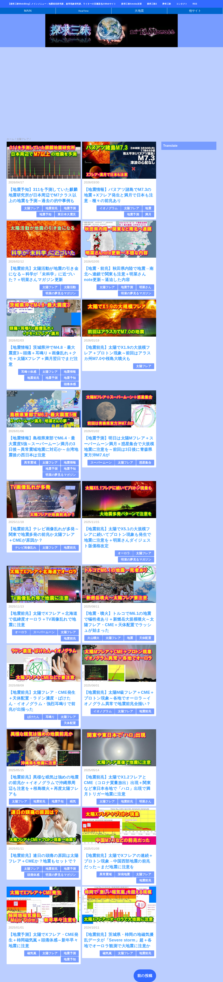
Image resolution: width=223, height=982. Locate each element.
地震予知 (45, 214)
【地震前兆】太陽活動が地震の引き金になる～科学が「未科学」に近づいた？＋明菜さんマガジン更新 (43, 274)
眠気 (73, 801)
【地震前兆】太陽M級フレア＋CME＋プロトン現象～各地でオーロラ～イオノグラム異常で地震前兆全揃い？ (119, 698)
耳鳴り (50, 717)
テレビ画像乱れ (25, 547)
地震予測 (70, 208)
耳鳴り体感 (28, 371)
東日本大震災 (67, 214)
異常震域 (30, 462)
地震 (148, 208)
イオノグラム (108, 208)
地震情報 (70, 371)
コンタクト (181, 4)
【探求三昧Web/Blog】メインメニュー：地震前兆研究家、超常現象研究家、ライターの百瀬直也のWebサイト (62, 4)
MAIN (28, 10)
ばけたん (33, 717)
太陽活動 (70, 287)
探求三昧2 (152, 4)
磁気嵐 (31, 953)
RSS (195, 4)
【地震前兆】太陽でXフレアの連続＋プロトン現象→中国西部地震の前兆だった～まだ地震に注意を (118, 861)
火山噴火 (93, 638)
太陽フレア (31, 208)
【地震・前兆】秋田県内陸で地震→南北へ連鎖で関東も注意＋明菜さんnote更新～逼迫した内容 (118, 274)
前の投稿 (144, 976)
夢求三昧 (166, 4)
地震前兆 (51, 208)
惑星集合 (145, 462)
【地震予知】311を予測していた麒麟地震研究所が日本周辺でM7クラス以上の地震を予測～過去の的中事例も (43, 195)
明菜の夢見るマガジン (60, 293)
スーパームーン (101, 462)
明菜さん (145, 287)
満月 (148, 214)
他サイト (195, 10)
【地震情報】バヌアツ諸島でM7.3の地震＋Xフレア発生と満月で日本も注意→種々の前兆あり (118, 195)
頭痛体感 (70, 384)
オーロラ (124, 553)
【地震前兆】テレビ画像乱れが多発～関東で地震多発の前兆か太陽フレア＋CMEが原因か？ (44, 535)
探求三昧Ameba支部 (131, 4)
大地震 (139, 10)
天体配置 (145, 638)
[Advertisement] (104, 76)
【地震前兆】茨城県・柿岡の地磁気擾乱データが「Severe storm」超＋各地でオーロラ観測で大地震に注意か (118, 940)
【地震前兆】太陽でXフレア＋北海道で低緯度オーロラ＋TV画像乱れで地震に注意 (43, 619)
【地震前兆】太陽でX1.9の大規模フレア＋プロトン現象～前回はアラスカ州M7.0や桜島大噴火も (117, 353)
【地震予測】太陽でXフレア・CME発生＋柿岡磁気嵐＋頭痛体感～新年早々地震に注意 (43, 940)
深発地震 (124, 874)
